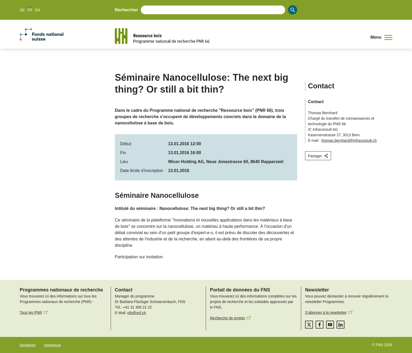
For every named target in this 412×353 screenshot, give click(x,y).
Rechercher (126, 10)
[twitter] (309, 325)
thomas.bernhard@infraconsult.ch (349, 140)
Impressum (52, 345)
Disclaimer (28, 345)
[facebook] (319, 325)
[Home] (239, 36)
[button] (381, 37)
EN (37, 10)
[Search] (292, 9)
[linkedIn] (340, 325)
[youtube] (330, 325)
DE (22, 10)
